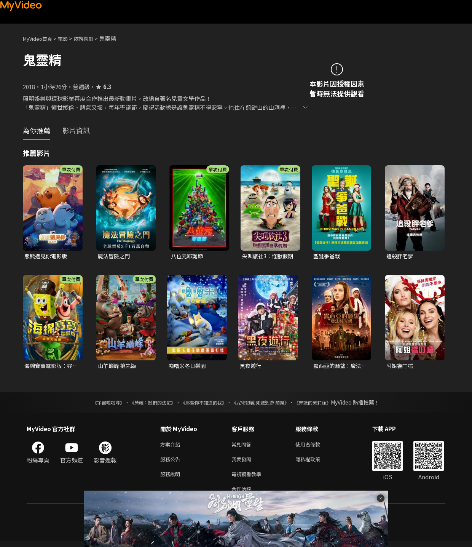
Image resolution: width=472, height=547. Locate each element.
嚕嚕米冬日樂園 (189, 367)
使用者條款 (314, 446)
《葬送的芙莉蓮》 (327, 404)
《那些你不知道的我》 (202, 404)
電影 (69, 38)
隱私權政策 (314, 462)
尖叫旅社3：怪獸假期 (266, 256)
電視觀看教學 (248, 478)
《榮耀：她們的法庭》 (144, 404)
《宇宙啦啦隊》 (93, 404)
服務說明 (171, 478)
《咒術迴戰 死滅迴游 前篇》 (267, 404)
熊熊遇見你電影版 (47, 256)
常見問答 (242, 446)
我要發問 (242, 462)
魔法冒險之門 (115, 256)
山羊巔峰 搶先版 (118, 367)
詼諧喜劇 (91, 38)
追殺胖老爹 (400, 256)
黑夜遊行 (251, 367)
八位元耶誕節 (188, 256)
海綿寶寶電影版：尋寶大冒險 (50, 367)
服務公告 (171, 462)
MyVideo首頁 (40, 38)
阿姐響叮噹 (400, 367)
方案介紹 (171, 446)
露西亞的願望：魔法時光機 (339, 367)
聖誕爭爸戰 (327, 256)
